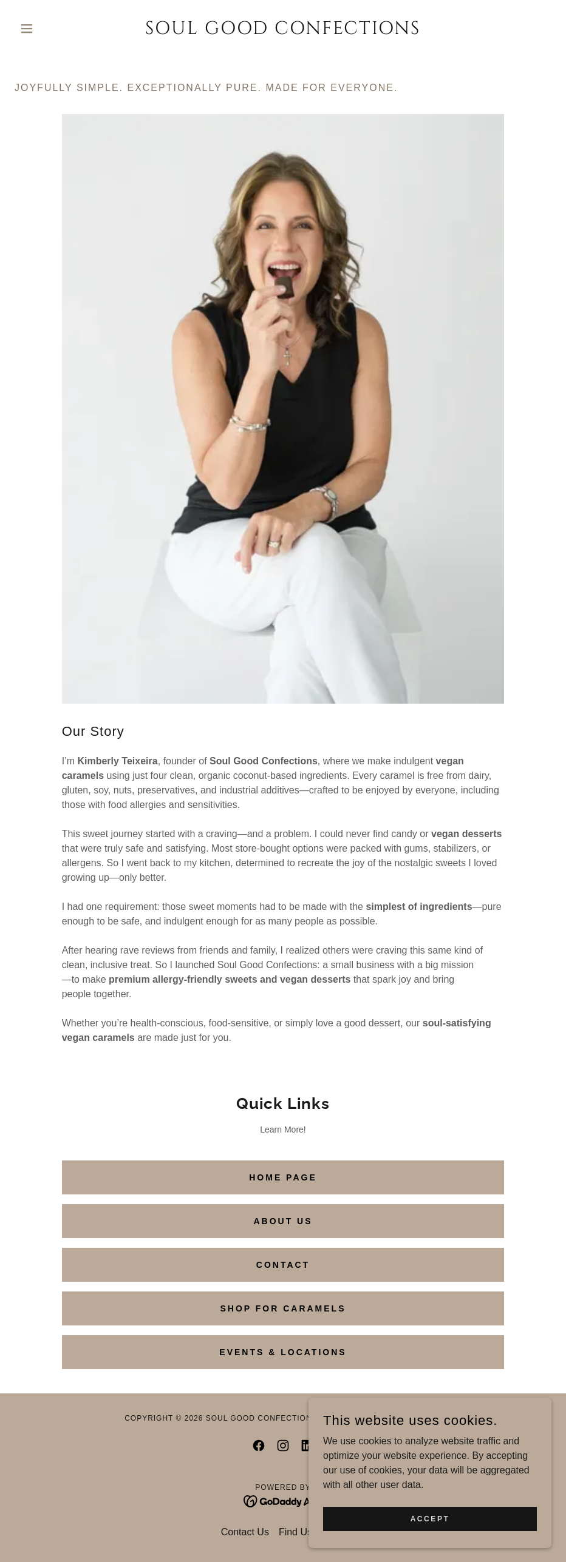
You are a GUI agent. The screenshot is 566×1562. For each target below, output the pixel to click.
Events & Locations (282, 1352)
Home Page (283, 1177)
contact (283, 1265)
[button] (55, 28)
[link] (283, 30)
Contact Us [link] (245, 1532)
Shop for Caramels (283, 1308)
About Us (282, 1221)
